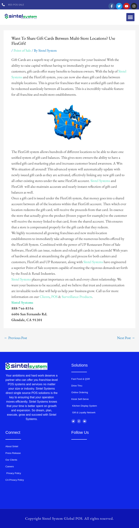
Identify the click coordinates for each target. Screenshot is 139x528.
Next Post (126, 337)
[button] (130, 17)
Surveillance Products (77, 296)
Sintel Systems (100, 180)
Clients (45, 296)
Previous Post (15, 337)
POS (54, 296)
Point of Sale (22, 50)
